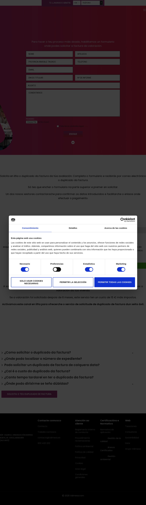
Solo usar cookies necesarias (31, 282)
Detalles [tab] (73, 228)
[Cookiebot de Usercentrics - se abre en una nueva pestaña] (122, 220)
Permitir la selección (73, 282)
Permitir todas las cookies (115, 282)
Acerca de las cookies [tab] (116, 228)
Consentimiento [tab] (30, 228)
